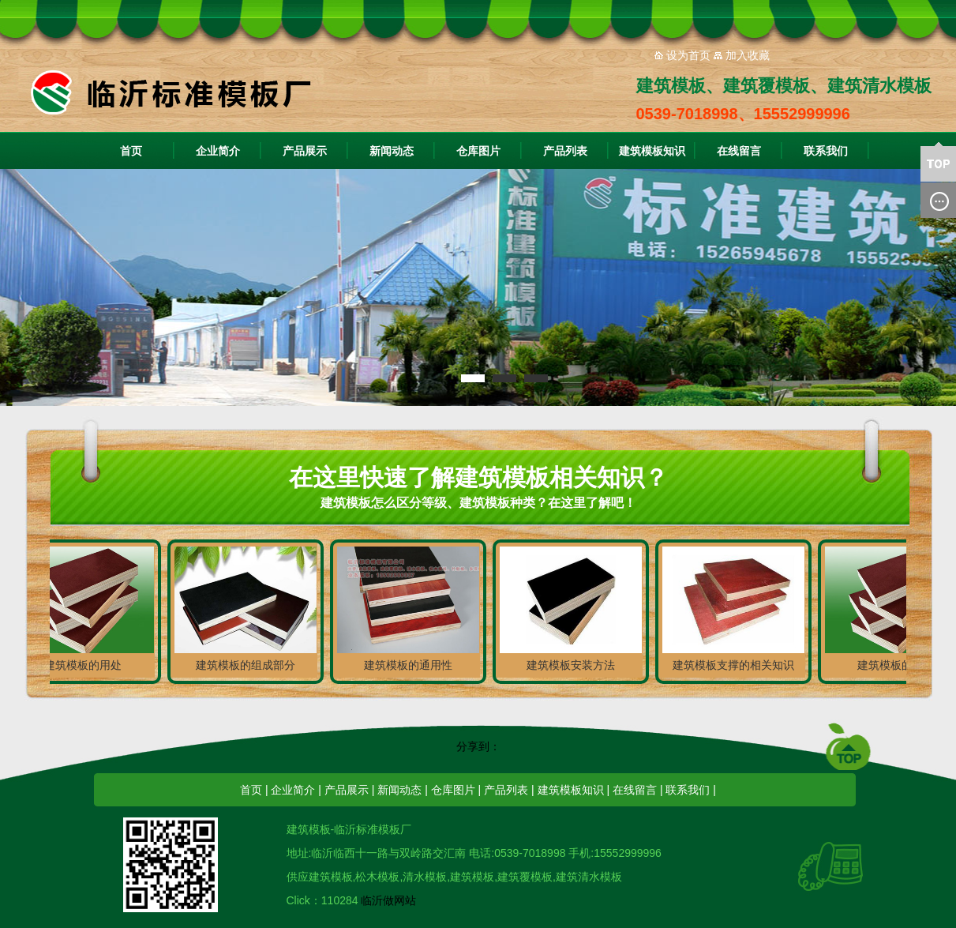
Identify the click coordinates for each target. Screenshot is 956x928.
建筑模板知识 (652, 151)
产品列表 (565, 151)
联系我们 (826, 151)
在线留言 (739, 151)
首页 (131, 151)
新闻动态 (391, 151)
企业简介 (218, 151)
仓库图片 (478, 151)
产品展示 (305, 151)
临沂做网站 (388, 900)
